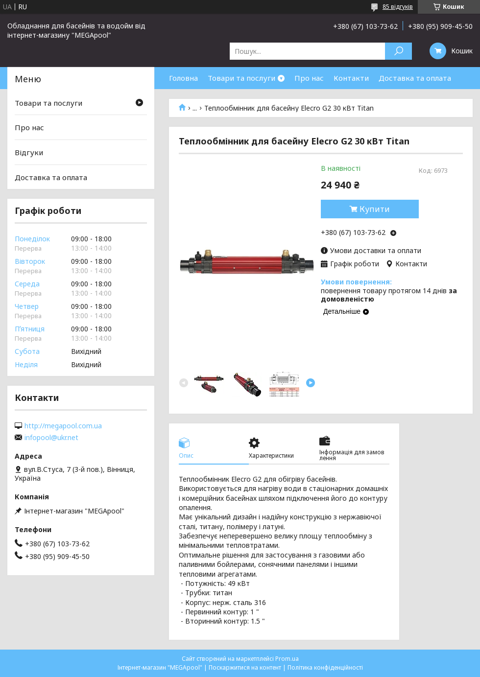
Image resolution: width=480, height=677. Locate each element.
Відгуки (29, 152)
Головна (183, 78)
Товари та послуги (241, 78)
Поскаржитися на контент (245, 667)
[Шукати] (398, 51)
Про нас (309, 78)
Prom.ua (287, 658)
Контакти (351, 78)
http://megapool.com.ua (63, 425)
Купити (375, 209)
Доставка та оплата (415, 78)
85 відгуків (398, 6)
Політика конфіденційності (325, 667)
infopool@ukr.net (51, 437)
